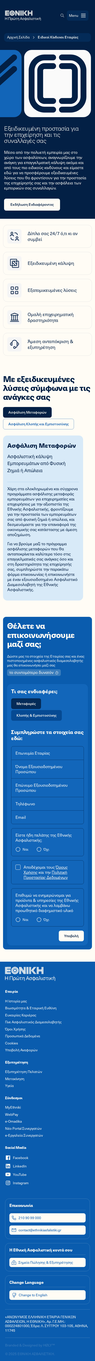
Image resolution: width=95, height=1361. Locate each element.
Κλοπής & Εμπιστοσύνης (36, 715)
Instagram (17, 1183)
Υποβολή (71, 935)
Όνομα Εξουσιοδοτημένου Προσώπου (38, 769)
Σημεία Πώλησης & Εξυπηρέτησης (42, 1262)
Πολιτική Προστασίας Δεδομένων (46, 874)
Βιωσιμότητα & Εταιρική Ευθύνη (30, 1008)
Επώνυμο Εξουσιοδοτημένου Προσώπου (41, 788)
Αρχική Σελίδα (18, 37)
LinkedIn (16, 1166)
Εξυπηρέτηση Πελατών (23, 1071)
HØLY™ (49, 1345)
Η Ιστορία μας (16, 1001)
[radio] (26, 703)
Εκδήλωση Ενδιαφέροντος (32, 204)
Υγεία (9, 1085)
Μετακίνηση (14, 1079)
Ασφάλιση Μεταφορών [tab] (27, 412)
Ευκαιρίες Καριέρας (20, 1015)
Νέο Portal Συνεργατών (23, 1128)
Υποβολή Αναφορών (21, 1050)
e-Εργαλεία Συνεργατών (24, 1135)
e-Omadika (13, 1121)
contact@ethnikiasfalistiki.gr (36, 1230)
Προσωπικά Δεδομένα (22, 1036)
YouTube (16, 1174)
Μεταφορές (26, 703)
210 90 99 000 (26, 1217)
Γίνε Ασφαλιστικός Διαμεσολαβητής (33, 1022)
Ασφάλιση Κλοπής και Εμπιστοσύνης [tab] (38, 423)
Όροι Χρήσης (15, 1029)
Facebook (16, 1158)
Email (20, 817)
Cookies (11, 1043)
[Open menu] (77, 15)
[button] (62, 15)
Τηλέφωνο (25, 803)
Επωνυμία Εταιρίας (32, 753)
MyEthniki (13, 1107)
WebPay (11, 1114)
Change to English (29, 1295)
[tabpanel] (47, 521)
